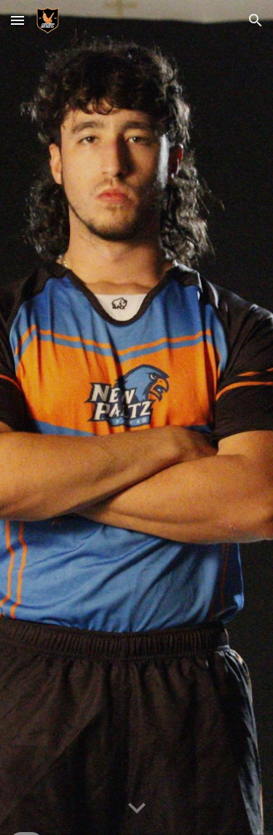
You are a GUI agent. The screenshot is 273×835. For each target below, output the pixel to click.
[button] (17, 20)
